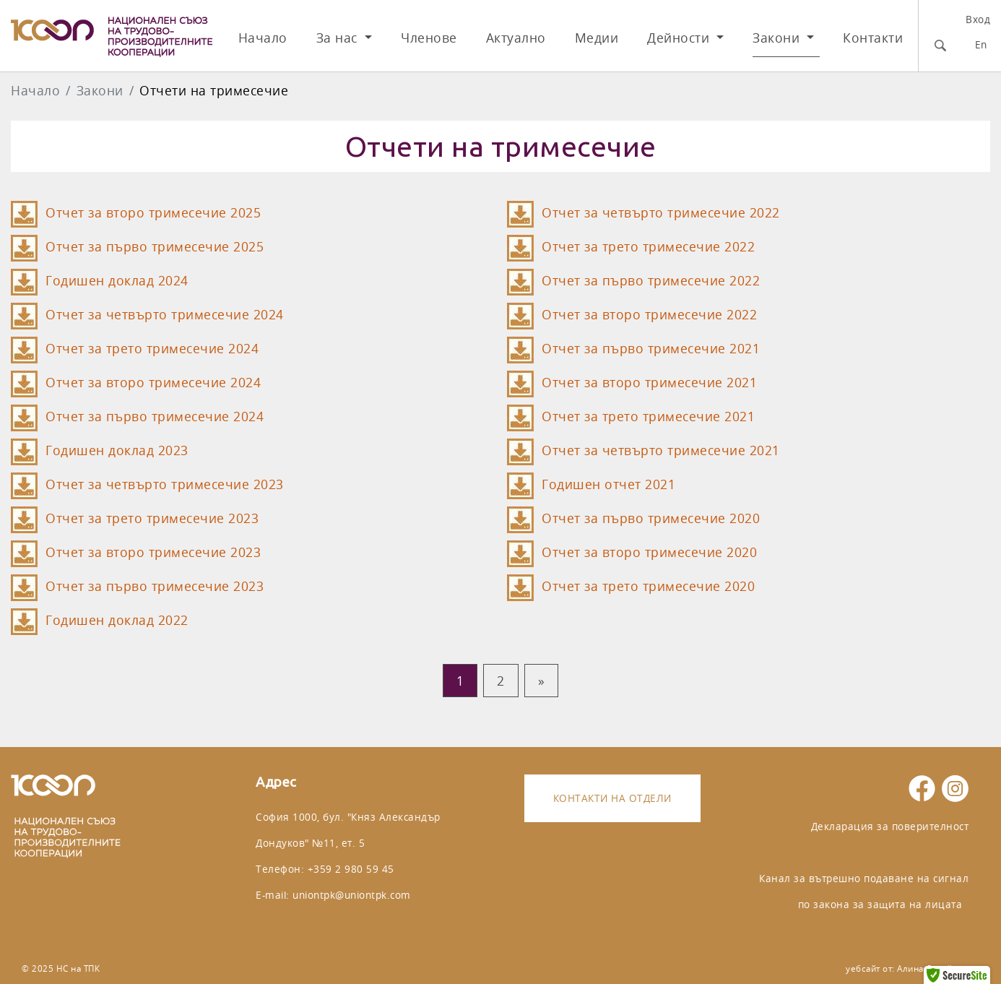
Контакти (873, 38)
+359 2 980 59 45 (351, 869)
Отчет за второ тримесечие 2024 (153, 382)
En (981, 44)
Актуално (516, 38)
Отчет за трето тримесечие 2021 (648, 416)
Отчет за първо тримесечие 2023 (155, 586)
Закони (778, 38)
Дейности (680, 38)
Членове (429, 38)
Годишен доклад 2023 (117, 450)
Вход (978, 19)
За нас (339, 38)
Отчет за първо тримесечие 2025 (155, 246)
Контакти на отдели (612, 798)
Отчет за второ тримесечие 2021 (649, 382)
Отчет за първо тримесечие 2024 (155, 416)
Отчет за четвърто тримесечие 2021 (661, 450)
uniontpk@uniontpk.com (351, 895)
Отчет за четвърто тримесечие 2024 (165, 314)
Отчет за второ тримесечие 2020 (649, 552)
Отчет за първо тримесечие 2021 (651, 348)
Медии (597, 38)
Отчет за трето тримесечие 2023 (152, 518)
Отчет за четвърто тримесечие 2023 (165, 484)
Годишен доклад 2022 (117, 620)
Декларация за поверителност (890, 826)
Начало (262, 38)
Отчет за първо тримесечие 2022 (651, 280)
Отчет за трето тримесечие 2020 (648, 586)
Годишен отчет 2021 (608, 484)
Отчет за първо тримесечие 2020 (651, 518)
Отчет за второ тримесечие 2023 (153, 552)
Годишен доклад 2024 (117, 280)
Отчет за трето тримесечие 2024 (152, 348)
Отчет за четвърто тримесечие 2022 (661, 212)
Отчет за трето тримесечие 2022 (648, 246)
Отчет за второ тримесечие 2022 (649, 314)
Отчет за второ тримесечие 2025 (153, 212)
